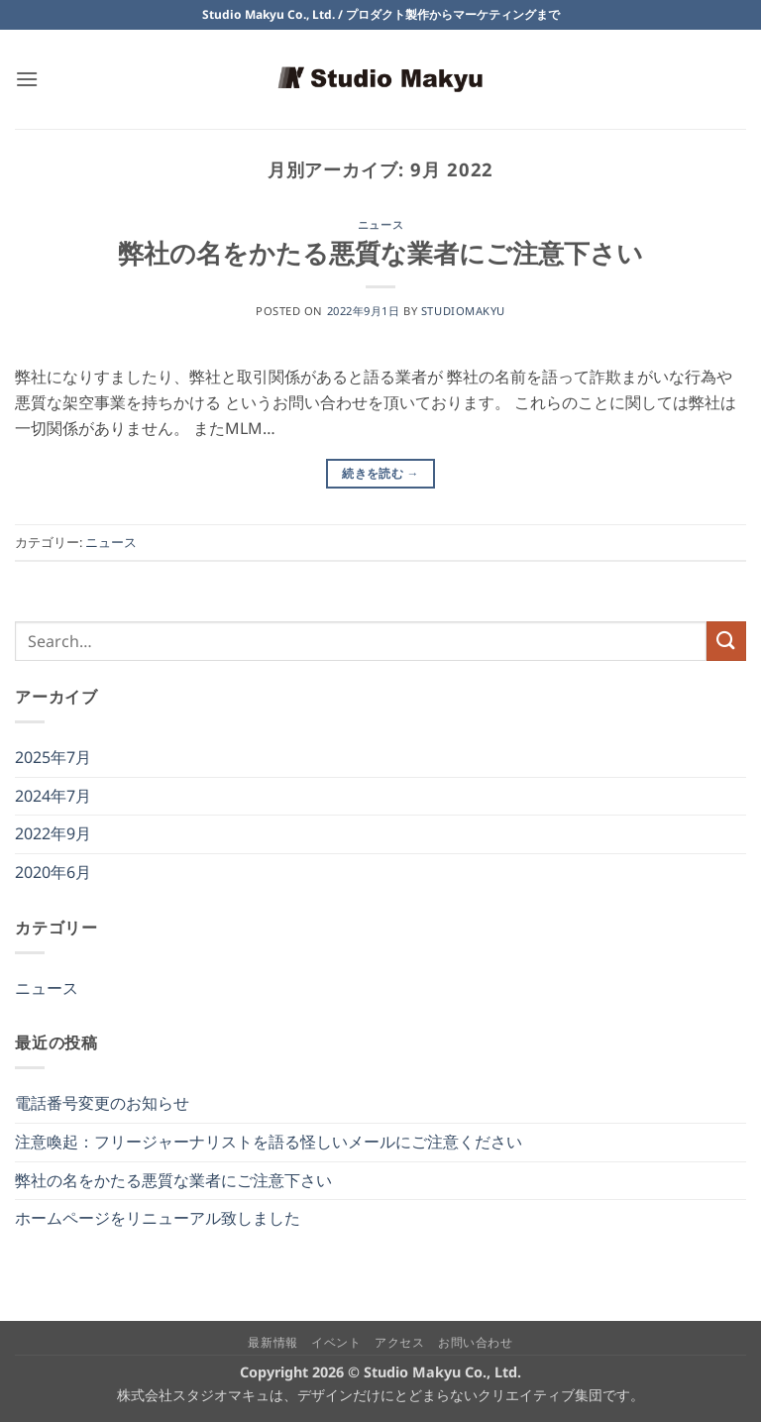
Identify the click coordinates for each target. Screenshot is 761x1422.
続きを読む (380, 473)
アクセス (399, 1342)
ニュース (380, 224)
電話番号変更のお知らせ (102, 1103)
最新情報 (272, 1342)
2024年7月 (53, 796)
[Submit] (726, 640)
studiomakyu (463, 310)
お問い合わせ (475, 1342)
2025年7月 (53, 757)
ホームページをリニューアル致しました (157, 1218)
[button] (27, 79)
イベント (336, 1342)
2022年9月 (53, 833)
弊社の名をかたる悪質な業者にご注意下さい (380, 253)
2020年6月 (53, 872)
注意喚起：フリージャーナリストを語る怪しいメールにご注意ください (268, 1141)
